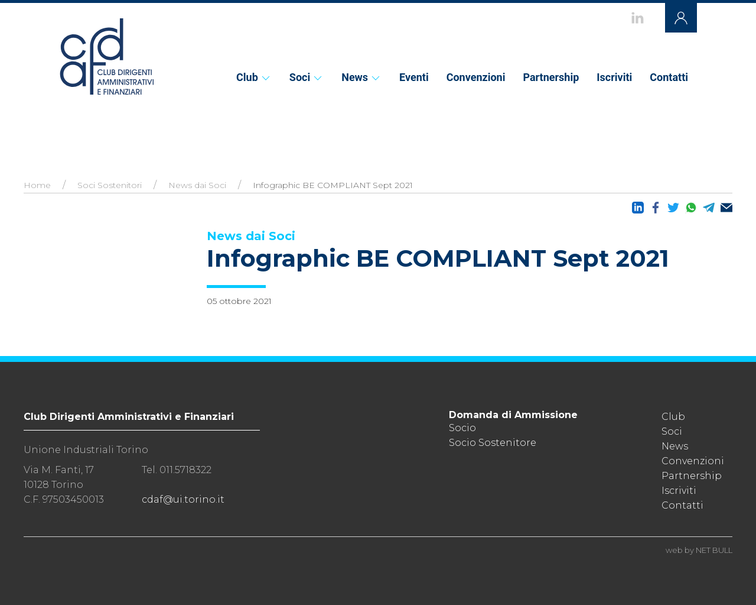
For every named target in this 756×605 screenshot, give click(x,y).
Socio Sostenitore (492, 442)
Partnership (551, 77)
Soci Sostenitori (109, 185)
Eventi (414, 77)
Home (37, 185)
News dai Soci (197, 185)
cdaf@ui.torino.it (183, 499)
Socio (462, 427)
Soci (306, 77)
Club (254, 77)
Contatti (669, 77)
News (361, 77)
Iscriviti (614, 77)
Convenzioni (476, 77)
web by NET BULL (699, 550)
